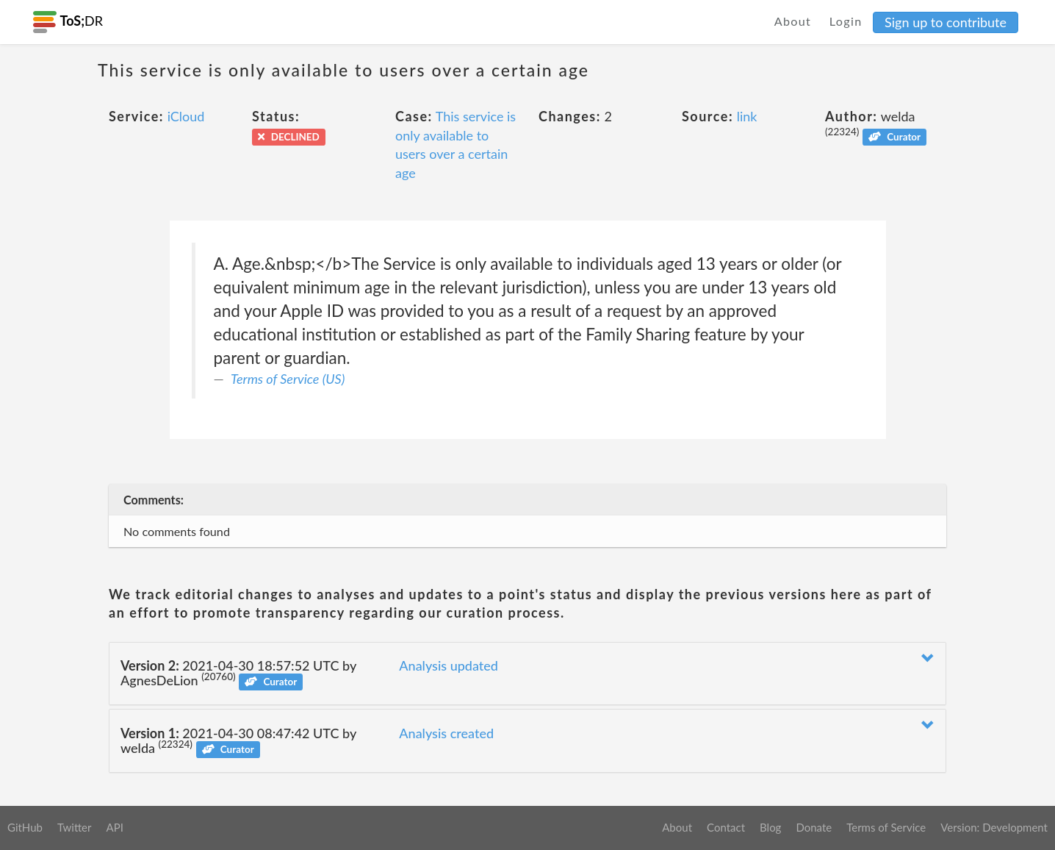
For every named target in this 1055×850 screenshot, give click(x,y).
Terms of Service (886, 827)
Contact (726, 827)
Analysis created (446, 733)
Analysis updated (448, 665)
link (747, 116)
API (114, 827)
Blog (770, 827)
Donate (814, 827)
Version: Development (994, 827)
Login (846, 21)
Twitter (74, 827)
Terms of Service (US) (288, 379)
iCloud (186, 116)
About (793, 21)
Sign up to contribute (946, 22)
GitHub (25, 827)
